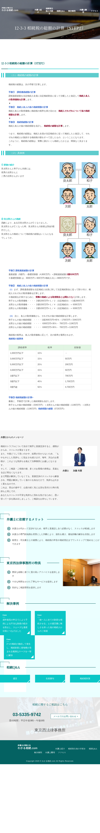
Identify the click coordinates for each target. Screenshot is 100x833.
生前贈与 (50, 678)
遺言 (15, 678)
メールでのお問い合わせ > (65, 716)
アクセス (94, 11)
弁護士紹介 (38, 11)
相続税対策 (85, 678)
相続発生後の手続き (49, 11)
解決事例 (71, 11)
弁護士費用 (83, 11)
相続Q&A (61, 11)
